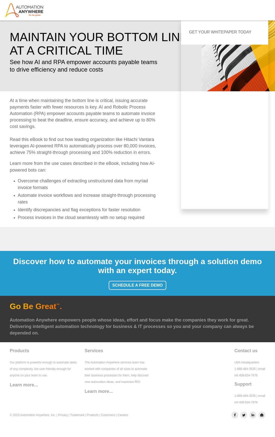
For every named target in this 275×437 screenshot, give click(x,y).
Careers (123, 415)
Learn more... (24, 384)
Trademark (77, 415)
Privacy (63, 415)
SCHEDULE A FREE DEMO (137, 285)
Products (92, 415)
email (261, 369)
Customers (108, 415)
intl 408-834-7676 (246, 375)
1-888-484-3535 (245, 369)
